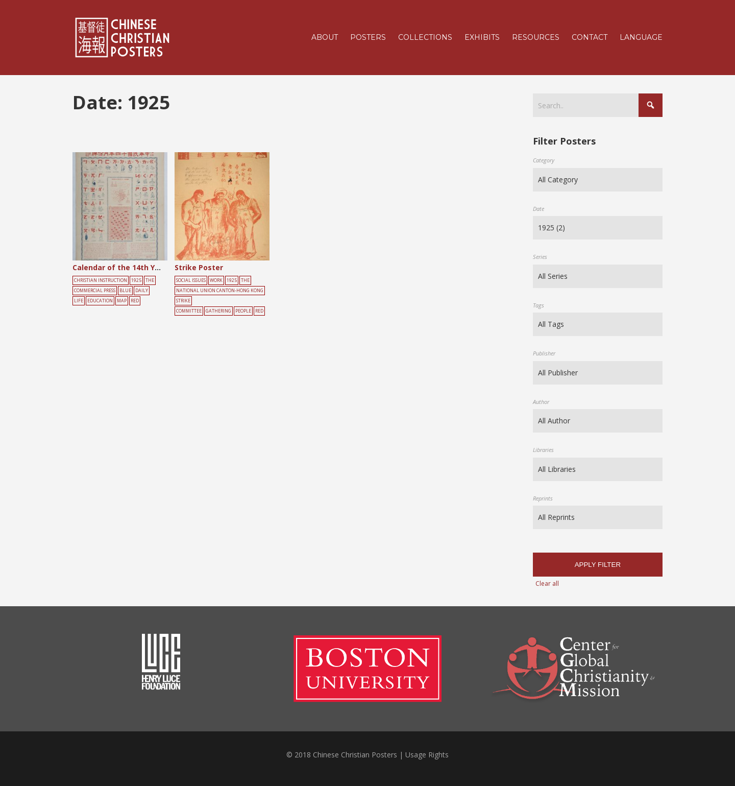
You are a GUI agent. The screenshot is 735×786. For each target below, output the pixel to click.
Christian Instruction (100, 280)
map (122, 301)
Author (541, 402)
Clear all (547, 583)
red (135, 301)
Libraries (543, 450)
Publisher (544, 353)
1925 (136, 280)
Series (540, 256)
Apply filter (598, 564)
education (100, 301)
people (243, 311)
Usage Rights (427, 754)
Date (538, 208)
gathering (218, 311)
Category (543, 160)
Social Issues (191, 280)
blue (125, 291)
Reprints (543, 498)
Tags (538, 305)
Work (216, 280)
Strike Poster (199, 267)
